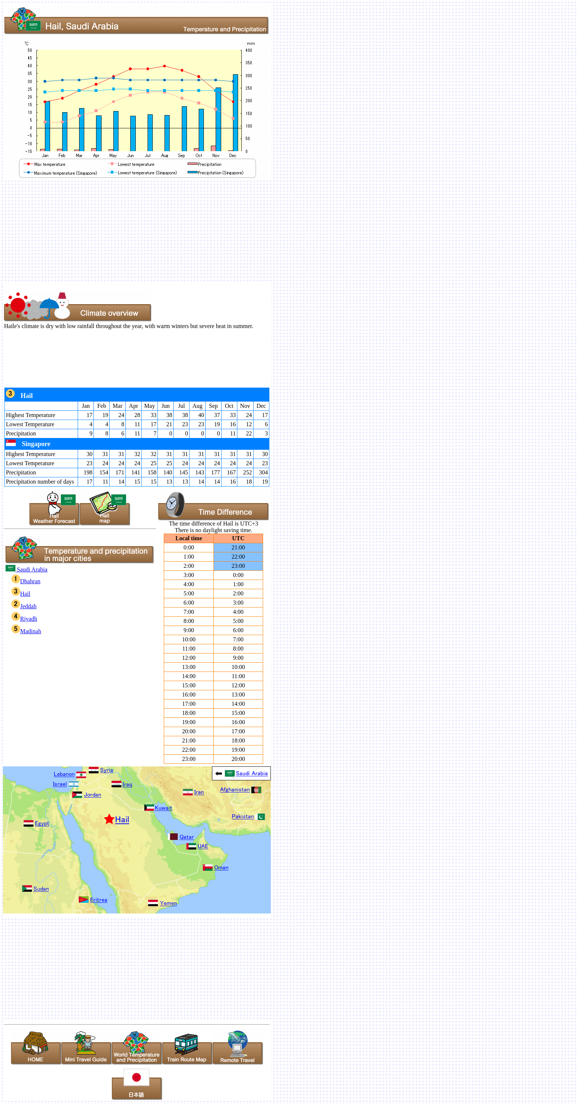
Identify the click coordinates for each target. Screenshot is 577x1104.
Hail (21, 594)
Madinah (26, 631)
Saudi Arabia (26, 569)
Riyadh (24, 619)
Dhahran (25, 581)
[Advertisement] (224, 230)
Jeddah (23, 606)
